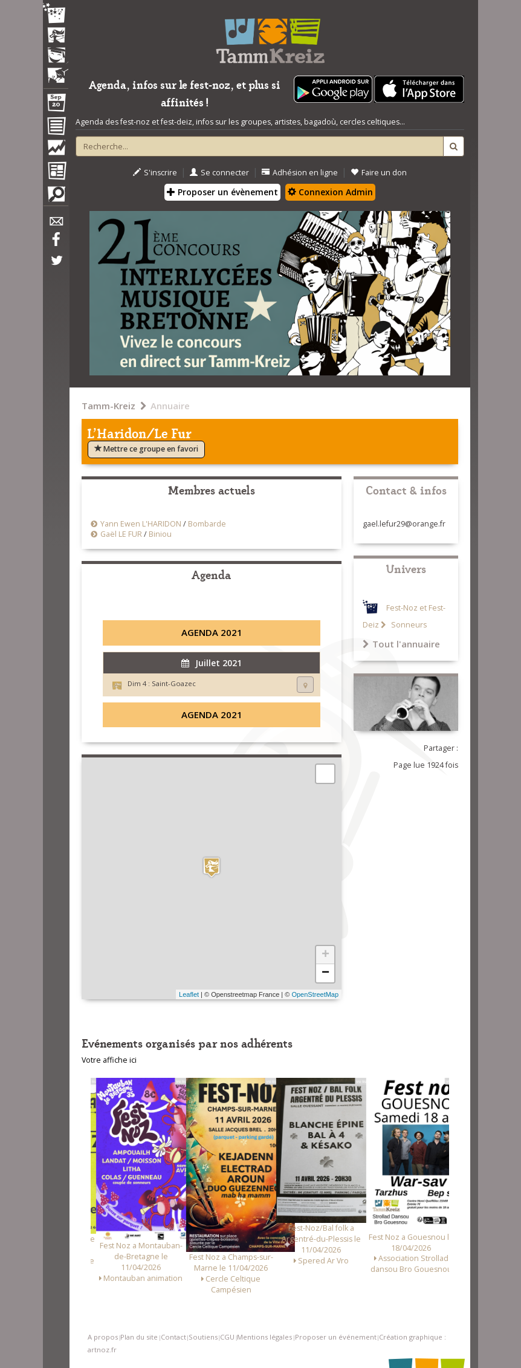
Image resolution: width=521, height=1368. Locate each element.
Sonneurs (408, 625)
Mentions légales (264, 1336)
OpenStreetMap (314, 994)
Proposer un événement (336, 1336)
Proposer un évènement (222, 192)
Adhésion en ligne (300, 172)
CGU (227, 1336)
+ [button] (325, 955)
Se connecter (219, 172)
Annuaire (170, 406)
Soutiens (203, 1336)
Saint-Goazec (174, 683)
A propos (103, 1336)
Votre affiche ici (109, 1060)
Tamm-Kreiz (108, 406)
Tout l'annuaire (401, 644)
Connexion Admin (330, 192)
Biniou (160, 534)
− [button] (325, 973)
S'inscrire (155, 172)
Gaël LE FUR (121, 534)
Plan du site (139, 1336)
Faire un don (379, 172)
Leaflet (189, 994)
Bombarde (207, 524)
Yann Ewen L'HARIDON (140, 524)
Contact (173, 1336)
